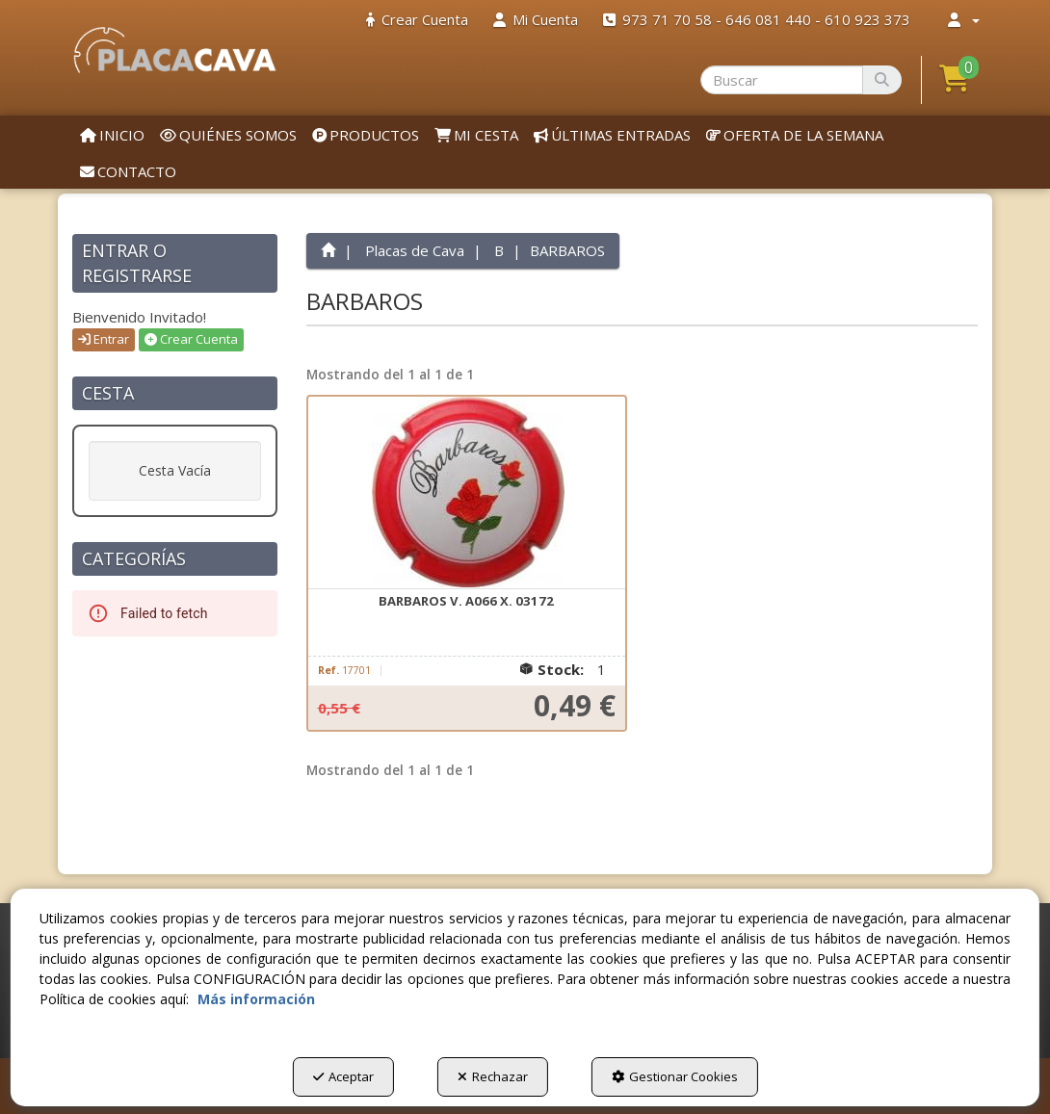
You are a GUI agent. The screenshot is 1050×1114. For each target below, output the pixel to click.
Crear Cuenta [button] (191, 339)
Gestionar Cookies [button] (675, 1076)
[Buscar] (882, 79)
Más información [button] (256, 999)
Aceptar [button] (343, 1076)
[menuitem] (417, 20)
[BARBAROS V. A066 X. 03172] (467, 493)
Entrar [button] (103, 339)
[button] (174, 50)
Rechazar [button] (493, 1076)
